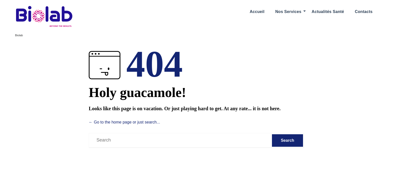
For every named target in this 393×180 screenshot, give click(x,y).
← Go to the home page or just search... (124, 122)
